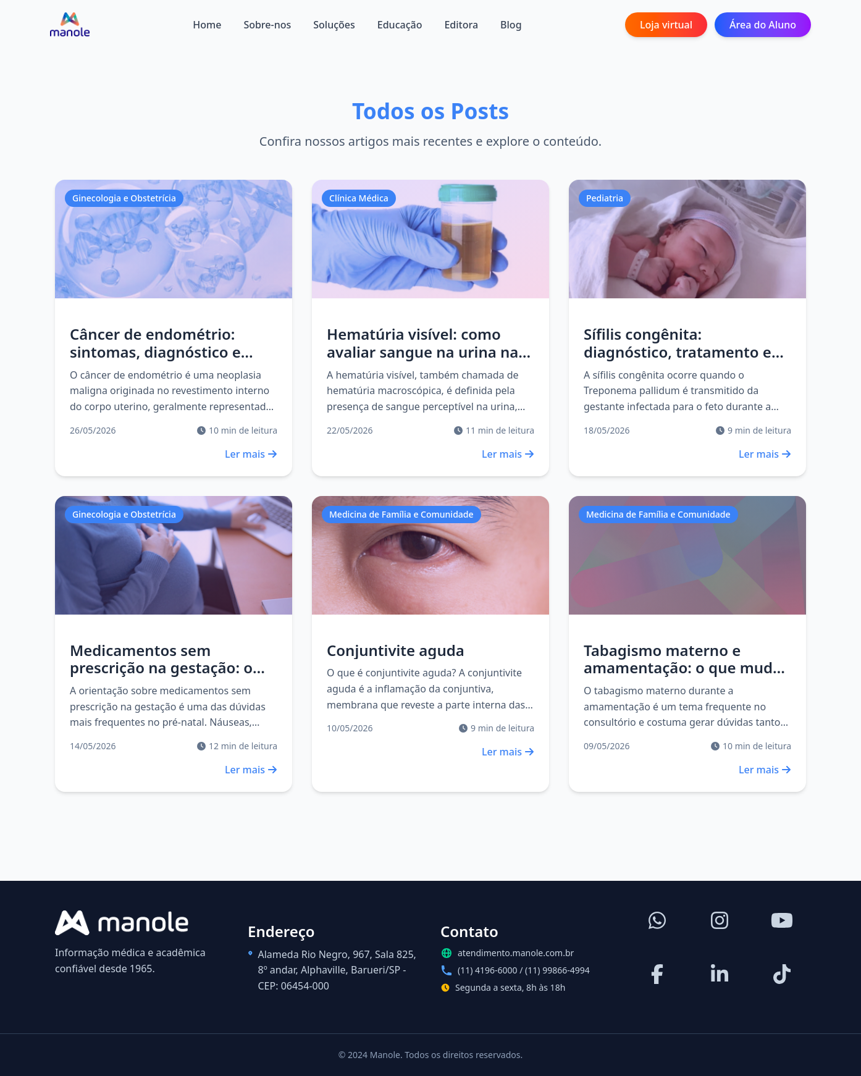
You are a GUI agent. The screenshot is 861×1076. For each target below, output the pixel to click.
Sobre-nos (267, 25)
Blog (510, 25)
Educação (399, 25)
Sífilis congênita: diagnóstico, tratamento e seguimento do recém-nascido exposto (677, 360)
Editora (461, 25)
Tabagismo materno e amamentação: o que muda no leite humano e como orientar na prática (682, 676)
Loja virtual (666, 25)
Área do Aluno (762, 25)
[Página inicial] (70, 24)
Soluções (334, 25)
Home (207, 25)
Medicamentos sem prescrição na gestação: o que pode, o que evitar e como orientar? (161, 676)
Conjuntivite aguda (395, 650)
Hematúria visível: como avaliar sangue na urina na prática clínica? (422, 352)
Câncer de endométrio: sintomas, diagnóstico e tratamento (155, 352)
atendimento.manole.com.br (516, 953)
